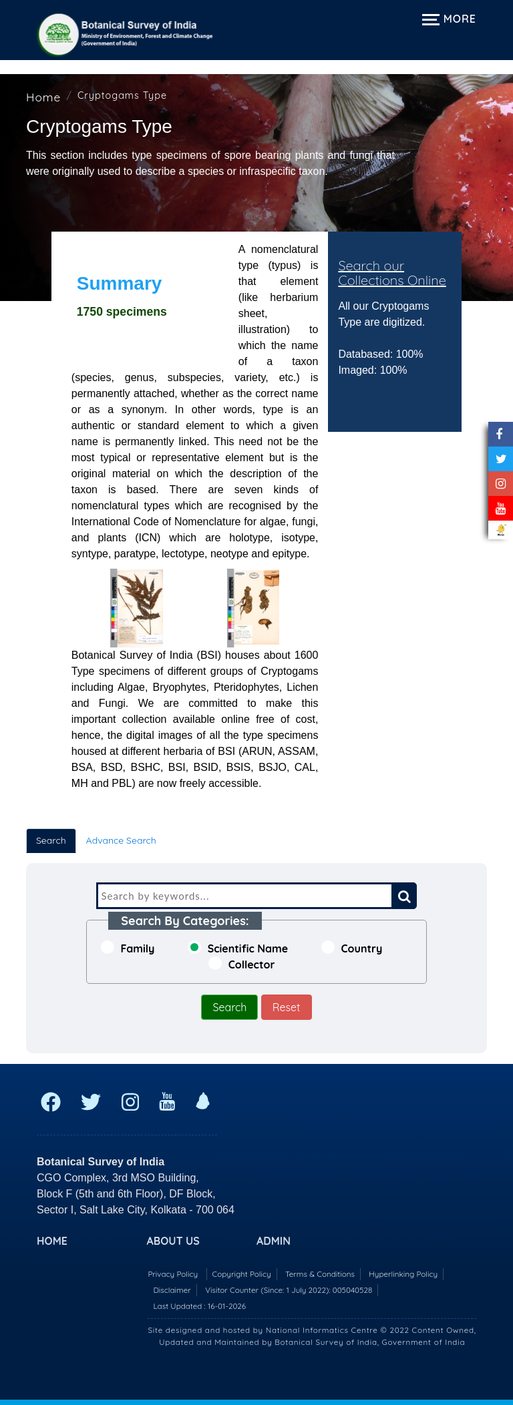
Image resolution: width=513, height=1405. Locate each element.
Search (229, 1007)
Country (352, 947)
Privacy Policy (173, 1274)
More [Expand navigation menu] (449, 18)
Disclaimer (171, 1290)
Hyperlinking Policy (403, 1274)
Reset (287, 1007)
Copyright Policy (241, 1274)
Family (128, 947)
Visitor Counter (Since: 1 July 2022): (288, 1290)
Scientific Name (238, 947)
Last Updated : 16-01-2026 (199, 1306)
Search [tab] (51, 840)
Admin (273, 1240)
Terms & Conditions (320, 1274)
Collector (241, 963)
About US (173, 1240)
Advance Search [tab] (121, 840)
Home (43, 97)
